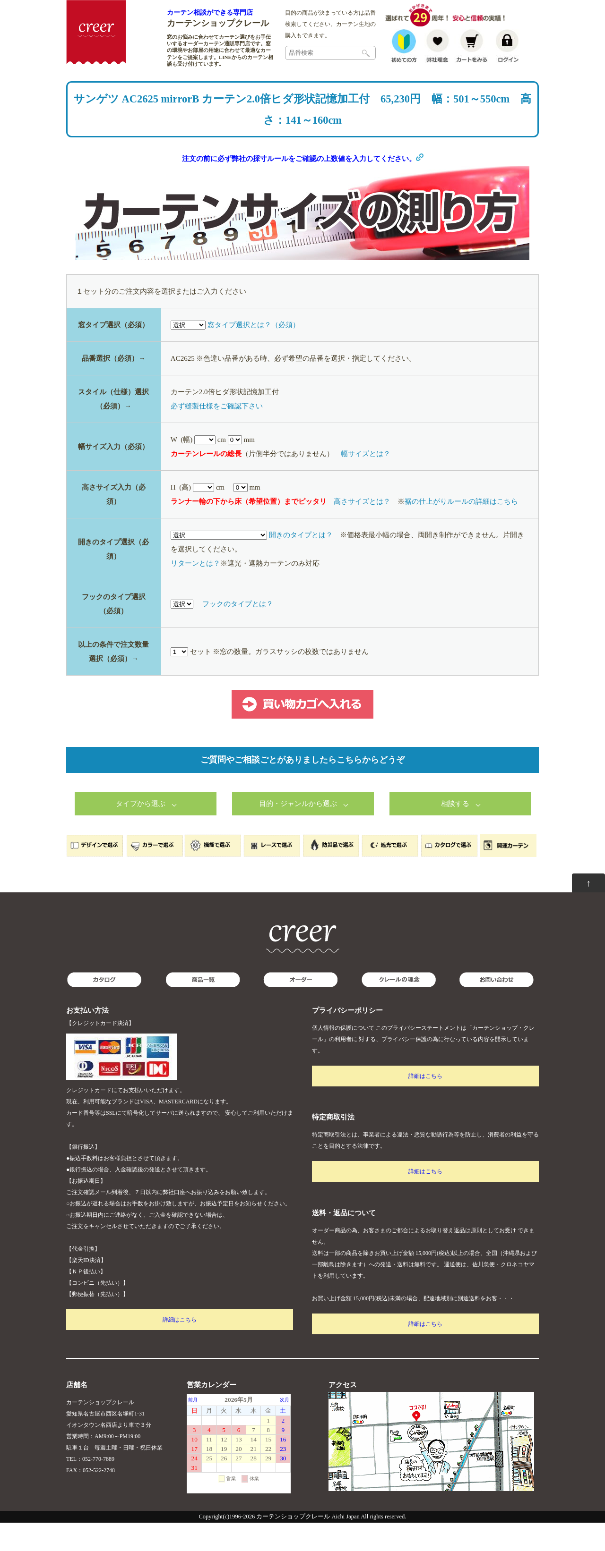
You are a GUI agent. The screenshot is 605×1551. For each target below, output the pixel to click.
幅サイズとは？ (365, 482)
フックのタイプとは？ (237, 632)
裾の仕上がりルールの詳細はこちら (461, 530)
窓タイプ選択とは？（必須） (253, 353)
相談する (455, 832)
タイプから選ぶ (140, 832)
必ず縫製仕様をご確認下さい (217, 434)
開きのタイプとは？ (301, 563)
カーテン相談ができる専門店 (210, 12)
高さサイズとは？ (362, 530)
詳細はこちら (180, 1348)
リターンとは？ (195, 591)
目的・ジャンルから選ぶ (298, 832)
